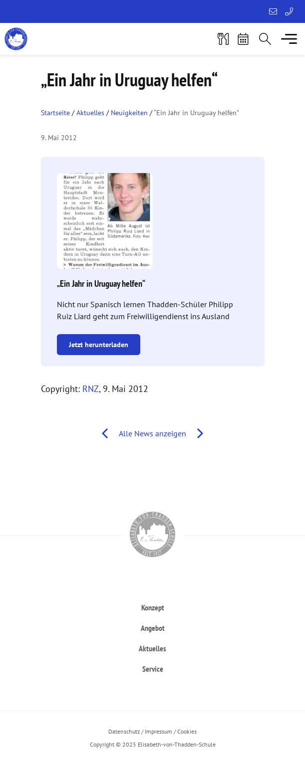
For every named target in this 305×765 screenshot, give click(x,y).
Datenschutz (124, 731)
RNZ (90, 388)
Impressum (158, 731)
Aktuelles (90, 112)
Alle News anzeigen (152, 433)
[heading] (153, 607)
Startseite (55, 112)
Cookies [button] (187, 731)
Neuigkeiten (129, 112)
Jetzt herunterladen (98, 344)
